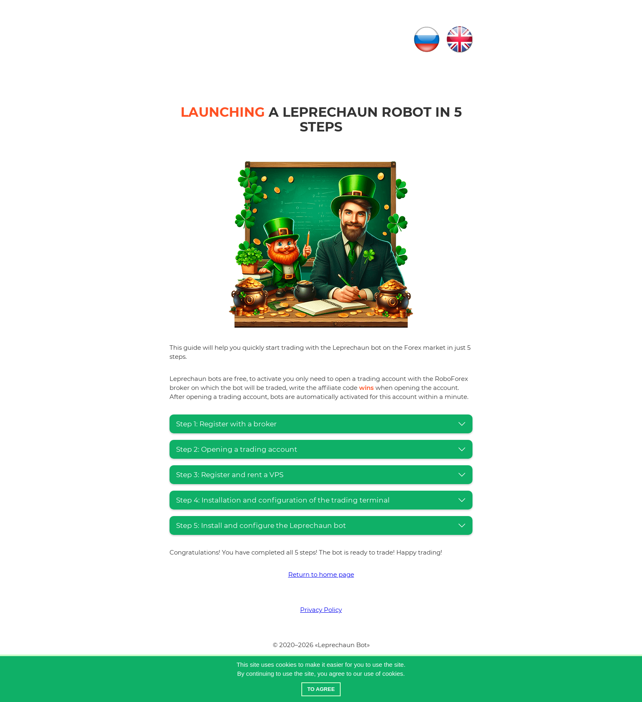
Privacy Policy (321, 610)
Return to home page (321, 574)
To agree (321, 689)
